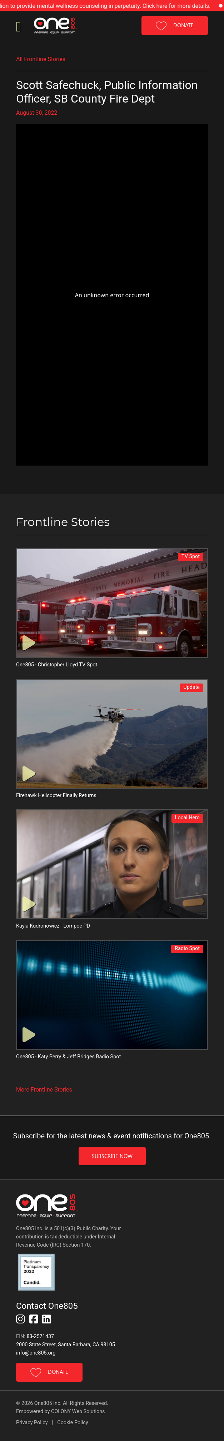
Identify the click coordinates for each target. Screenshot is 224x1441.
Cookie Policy (72, 1423)
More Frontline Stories (44, 1089)
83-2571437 (40, 1336)
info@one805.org (35, 1353)
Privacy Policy (32, 1423)
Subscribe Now (112, 1155)
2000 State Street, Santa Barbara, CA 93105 (65, 1345)
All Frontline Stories (40, 59)
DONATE (175, 25)
